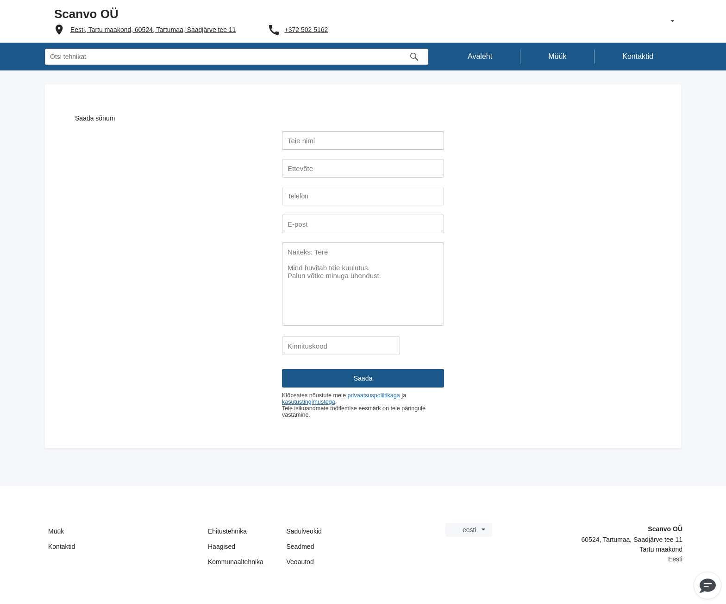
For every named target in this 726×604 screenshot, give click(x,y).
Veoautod (300, 562)
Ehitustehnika (227, 531)
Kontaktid (61, 546)
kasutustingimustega (308, 402)
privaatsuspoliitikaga (373, 395)
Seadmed (300, 546)
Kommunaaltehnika (235, 562)
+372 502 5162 (306, 29)
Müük (56, 531)
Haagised (221, 546)
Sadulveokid (304, 531)
